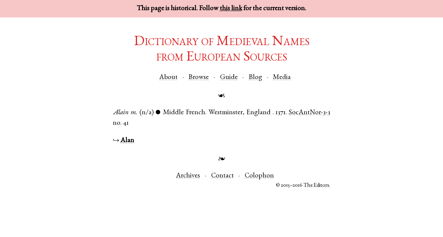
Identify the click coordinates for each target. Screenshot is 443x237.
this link (231, 8)
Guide (229, 77)
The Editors (316, 185)
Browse (198, 77)
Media (282, 77)
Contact (222, 175)
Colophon (259, 175)
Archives (188, 175)
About (168, 77)
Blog (255, 77)
